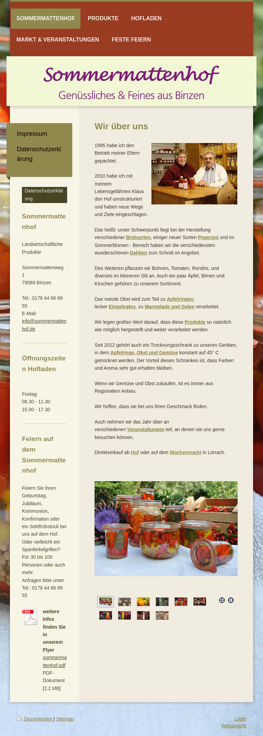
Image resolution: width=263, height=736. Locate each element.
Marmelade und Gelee (170, 306)
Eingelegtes (122, 306)
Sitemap (65, 719)
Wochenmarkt (185, 452)
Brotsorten (138, 237)
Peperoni (208, 237)
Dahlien (138, 253)
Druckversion (35, 719)
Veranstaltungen (145, 429)
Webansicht (233, 725)
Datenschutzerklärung (44, 194)
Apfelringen (180, 299)
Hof (135, 452)
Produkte (195, 322)
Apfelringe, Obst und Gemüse (144, 352)
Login (240, 719)
